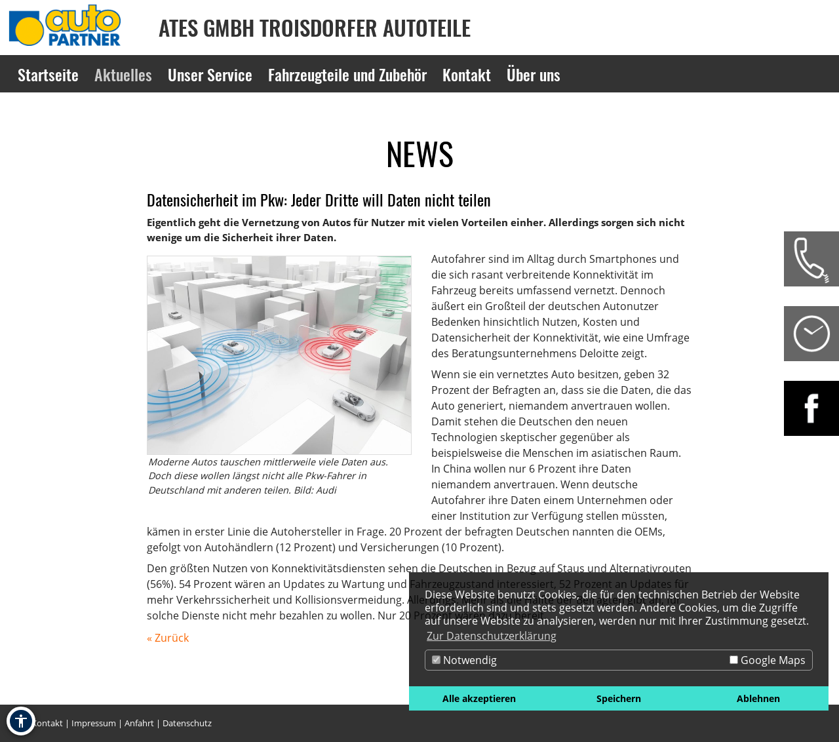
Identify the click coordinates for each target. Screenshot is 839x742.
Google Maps (768, 660)
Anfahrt (139, 723)
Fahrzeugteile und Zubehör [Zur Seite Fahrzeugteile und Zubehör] (347, 74)
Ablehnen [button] (758, 698)
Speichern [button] (618, 698)
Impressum (93, 723)
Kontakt (47, 723)
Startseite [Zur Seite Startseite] (48, 74)
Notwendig (464, 660)
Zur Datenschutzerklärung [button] (491, 636)
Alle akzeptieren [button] (479, 698)
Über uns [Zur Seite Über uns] (533, 74)
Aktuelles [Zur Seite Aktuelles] (123, 74)
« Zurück (168, 638)
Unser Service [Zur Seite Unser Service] (210, 74)
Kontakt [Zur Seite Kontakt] (466, 74)
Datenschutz (187, 723)
